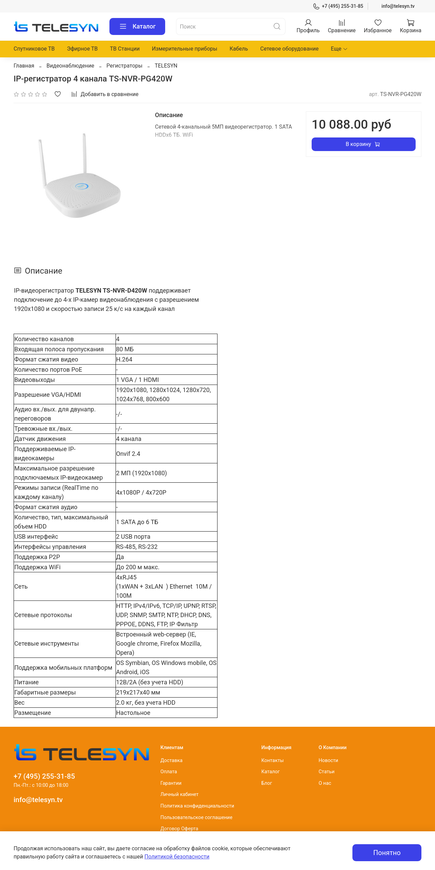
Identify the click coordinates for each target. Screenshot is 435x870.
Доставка (171, 760)
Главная (24, 65)
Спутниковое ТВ (34, 48)
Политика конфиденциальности (197, 806)
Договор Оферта (179, 829)
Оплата (168, 772)
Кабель (238, 48)
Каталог (137, 26)
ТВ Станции (125, 48)
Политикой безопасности (176, 856)
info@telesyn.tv (398, 6)
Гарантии (170, 783)
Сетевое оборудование (289, 48)
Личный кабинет (179, 794)
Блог (266, 783)
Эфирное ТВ (82, 48)
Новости (328, 760)
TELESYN (166, 65)
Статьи (326, 772)
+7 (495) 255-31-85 (338, 6)
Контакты (272, 760)
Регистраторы (124, 65)
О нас (324, 783)
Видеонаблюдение (70, 65)
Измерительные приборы (185, 48)
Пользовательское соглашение (196, 817)
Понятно (387, 853)
